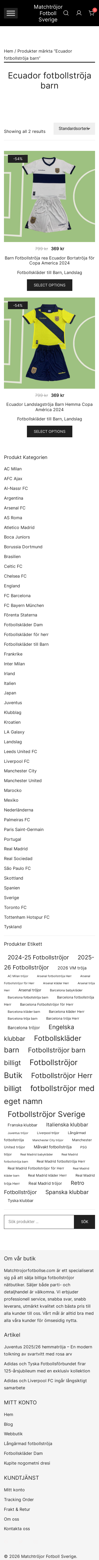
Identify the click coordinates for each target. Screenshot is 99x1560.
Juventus (13, 702)
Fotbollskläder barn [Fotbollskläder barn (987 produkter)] (42, 1044)
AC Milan (13, 468)
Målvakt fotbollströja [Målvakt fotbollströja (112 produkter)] (53, 1147)
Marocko (13, 790)
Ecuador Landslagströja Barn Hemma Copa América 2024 (49, 407)
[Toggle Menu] (11, 13)
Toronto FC (15, 907)
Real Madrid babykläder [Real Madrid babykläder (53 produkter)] (36, 1154)
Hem (8, 51)
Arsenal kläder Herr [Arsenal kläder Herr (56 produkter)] (56, 983)
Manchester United (23, 780)
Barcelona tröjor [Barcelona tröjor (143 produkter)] (24, 1027)
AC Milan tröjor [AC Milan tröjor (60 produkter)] (18, 976)
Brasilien (12, 556)
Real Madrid (16, 848)
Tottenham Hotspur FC (27, 917)
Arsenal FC (15, 507)
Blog (8, 1424)
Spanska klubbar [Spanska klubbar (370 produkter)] (67, 1191)
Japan (10, 692)
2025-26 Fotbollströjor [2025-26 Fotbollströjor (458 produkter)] (49, 962)
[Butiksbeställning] (74, 129)
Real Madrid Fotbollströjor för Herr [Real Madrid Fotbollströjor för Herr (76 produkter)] (36, 1168)
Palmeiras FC (17, 819)
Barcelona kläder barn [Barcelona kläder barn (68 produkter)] (24, 1012)
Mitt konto (14, 1489)
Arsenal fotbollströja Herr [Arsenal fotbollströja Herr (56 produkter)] (54, 976)
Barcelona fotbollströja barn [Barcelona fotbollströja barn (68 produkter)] (28, 997)
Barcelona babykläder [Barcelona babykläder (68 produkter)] (66, 990)
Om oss (11, 1519)
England (12, 585)
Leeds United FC (20, 751)
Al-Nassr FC (16, 488)
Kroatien (12, 722)
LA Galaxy (14, 732)
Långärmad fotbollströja (28, 1443)
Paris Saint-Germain (24, 829)
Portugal (12, 839)
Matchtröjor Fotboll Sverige (48, 13)
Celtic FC (13, 566)
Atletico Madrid (19, 527)
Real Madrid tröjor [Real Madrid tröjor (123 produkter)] (45, 1183)
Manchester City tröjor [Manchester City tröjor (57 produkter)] (47, 1140)
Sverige (11, 897)
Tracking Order (19, 1499)
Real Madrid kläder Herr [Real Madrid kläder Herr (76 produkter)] (47, 1175)
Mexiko (11, 800)
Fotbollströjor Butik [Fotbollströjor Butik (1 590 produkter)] (41, 1069)
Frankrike (13, 654)
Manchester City (20, 770)
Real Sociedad (18, 858)
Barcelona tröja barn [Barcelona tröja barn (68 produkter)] (22, 1018)
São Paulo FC (17, 868)
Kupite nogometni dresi (27, 1463)
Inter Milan (14, 663)
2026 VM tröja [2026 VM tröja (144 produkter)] (72, 968)
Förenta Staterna (20, 615)
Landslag (73, 272)
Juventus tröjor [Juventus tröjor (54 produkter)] (18, 1133)
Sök (84, 1222)
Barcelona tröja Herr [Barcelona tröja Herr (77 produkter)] (62, 1018)
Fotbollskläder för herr (26, 634)
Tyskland (13, 926)
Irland (9, 673)
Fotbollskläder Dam (23, 624)
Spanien (12, 887)
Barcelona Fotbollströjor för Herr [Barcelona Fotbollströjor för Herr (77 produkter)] (46, 1004)
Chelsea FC (15, 576)
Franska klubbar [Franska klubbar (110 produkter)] (22, 1125)
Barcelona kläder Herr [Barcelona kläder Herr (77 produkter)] (66, 1012)
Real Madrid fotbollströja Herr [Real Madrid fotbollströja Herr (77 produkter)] (61, 1161)
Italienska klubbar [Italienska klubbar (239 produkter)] (67, 1125)
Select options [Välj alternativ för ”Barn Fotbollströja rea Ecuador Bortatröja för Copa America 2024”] (49, 285)
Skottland (13, 878)
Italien (10, 683)
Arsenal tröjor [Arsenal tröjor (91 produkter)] (29, 990)
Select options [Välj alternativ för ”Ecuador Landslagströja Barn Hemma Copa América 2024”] (49, 431)
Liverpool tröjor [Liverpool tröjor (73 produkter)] (48, 1133)
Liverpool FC (17, 761)
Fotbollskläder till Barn (39, 272)
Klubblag (12, 712)
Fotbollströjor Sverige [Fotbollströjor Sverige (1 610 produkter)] (46, 1114)
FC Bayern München (24, 605)
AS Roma (13, 517)
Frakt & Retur (17, 1509)
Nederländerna (18, 809)
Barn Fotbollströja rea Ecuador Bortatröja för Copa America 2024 (50, 260)
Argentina (13, 498)
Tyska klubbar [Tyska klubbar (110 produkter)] (21, 1200)
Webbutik (13, 1433)
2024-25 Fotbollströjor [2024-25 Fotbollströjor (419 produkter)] (38, 957)
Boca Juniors (17, 537)
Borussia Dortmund (23, 546)
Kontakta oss (17, 1528)
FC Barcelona (17, 595)
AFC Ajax (13, 478)
